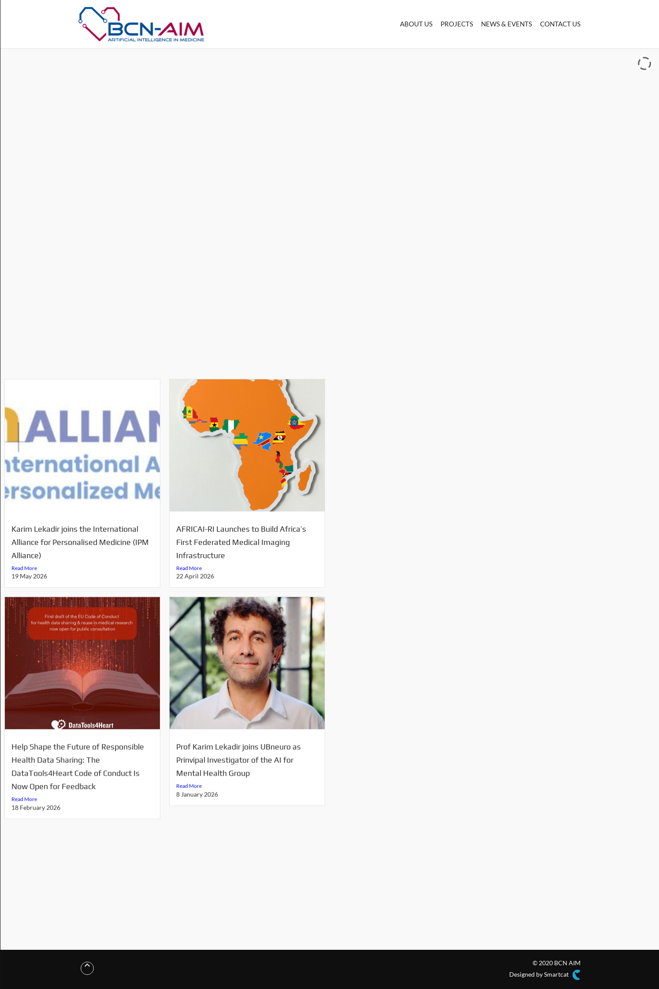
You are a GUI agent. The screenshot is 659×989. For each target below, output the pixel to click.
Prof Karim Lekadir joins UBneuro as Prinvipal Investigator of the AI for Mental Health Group (238, 765)
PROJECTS (457, 24)
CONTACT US (560, 24)
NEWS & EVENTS (506, 24)
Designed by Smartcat (545, 975)
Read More (24, 568)
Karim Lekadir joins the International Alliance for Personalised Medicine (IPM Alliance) (80, 542)
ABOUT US (416, 24)
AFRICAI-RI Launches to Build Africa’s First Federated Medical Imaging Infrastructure (241, 542)
